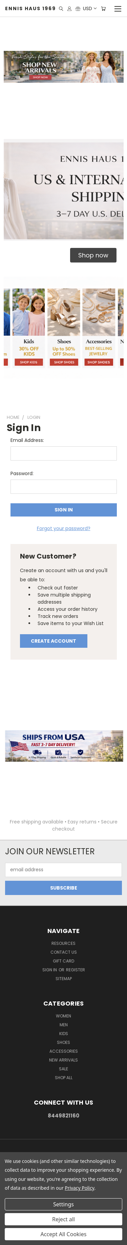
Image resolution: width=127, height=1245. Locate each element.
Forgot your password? (63, 528)
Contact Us (63, 952)
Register (75, 970)
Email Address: (27, 440)
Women (63, 1016)
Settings (63, 1204)
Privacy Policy (79, 1188)
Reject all (63, 1219)
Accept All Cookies (64, 1234)
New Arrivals (63, 1060)
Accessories (63, 1051)
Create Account (53, 641)
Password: (22, 473)
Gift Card (63, 961)
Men (64, 1025)
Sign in (50, 970)
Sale (63, 1069)
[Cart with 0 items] (103, 9)
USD (89, 8)
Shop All (63, 1078)
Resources (63, 943)
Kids (63, 1033)
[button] (93, 255)
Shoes (63, 1042)
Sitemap (64, 978)
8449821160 (63, 1115)
